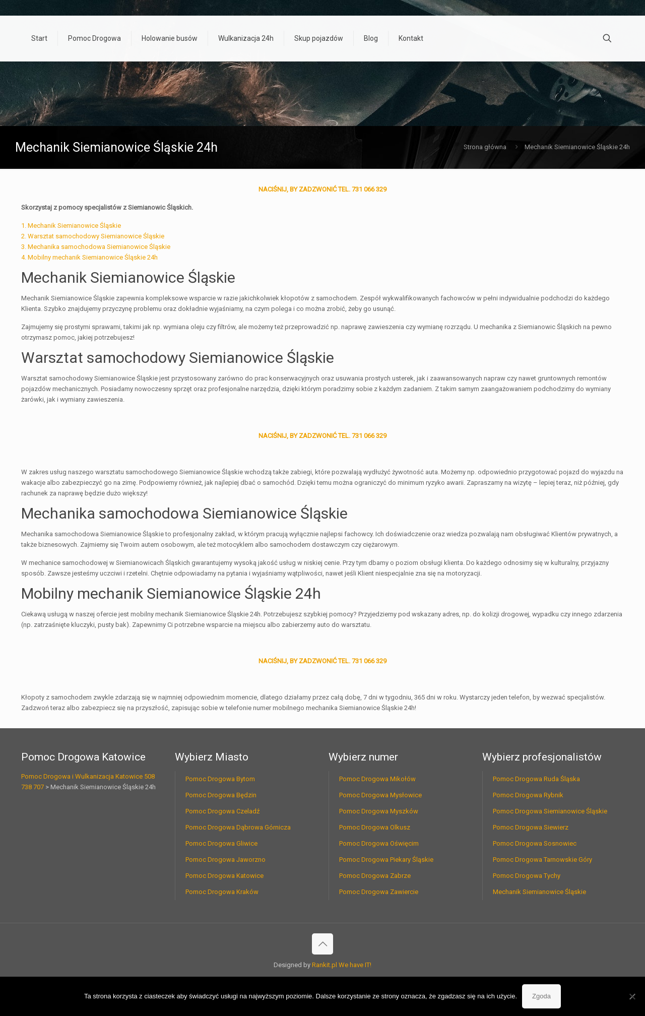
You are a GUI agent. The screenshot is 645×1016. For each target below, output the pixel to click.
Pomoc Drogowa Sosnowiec (534, 843)
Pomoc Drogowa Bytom (220, 779)
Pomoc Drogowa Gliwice (221, 843)
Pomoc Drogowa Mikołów (377, 779)
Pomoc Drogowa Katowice (224, 875)
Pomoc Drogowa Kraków (222, 892)
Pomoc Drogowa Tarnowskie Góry (542, 859)
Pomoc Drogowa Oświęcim (379, 843)
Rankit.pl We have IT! (341, 965)
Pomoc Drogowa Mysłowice (380, 795)
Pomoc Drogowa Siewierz (530, 827)
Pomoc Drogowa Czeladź (222, 811)
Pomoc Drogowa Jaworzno (225, 859)
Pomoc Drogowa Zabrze (375, 875)
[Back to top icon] (322, 944)
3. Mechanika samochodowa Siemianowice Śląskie (95, 246)
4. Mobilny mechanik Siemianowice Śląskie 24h (89, 257)
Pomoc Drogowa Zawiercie (378, 892)
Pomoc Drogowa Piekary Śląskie (386, 859)
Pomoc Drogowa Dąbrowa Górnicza (238, 827)
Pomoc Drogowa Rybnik (528, 795)
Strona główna (485, 147)
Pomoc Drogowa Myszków (378, 811)
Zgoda (541, 996)
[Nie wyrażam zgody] (632, 996)
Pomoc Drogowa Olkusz (374, 827)
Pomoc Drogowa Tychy (526, 875)
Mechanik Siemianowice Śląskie (539, 892)
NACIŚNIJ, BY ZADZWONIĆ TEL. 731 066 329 (322, 189)
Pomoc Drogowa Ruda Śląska (536, 779)
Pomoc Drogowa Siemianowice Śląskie (550, 811)
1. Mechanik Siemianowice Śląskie (71, 225)
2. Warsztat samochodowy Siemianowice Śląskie (92, 236)
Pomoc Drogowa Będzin (220, 795)
